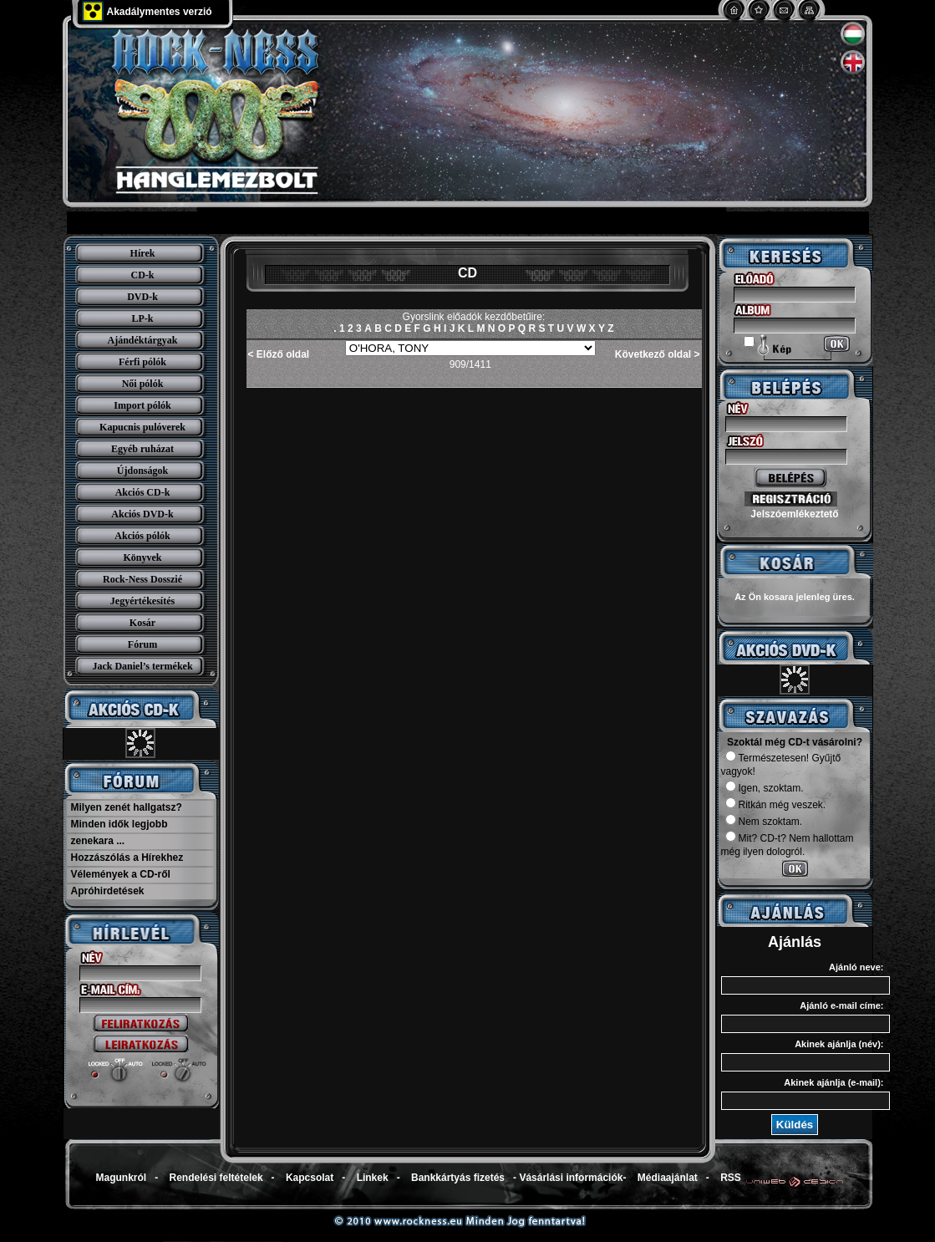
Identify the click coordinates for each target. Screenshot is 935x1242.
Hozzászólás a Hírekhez (127, 857)
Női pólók (143, 383)
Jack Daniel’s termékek (142, 666)
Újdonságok (142, 470)
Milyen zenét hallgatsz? (126, 807)
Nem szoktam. (764, 821)
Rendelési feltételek (216, 1177)
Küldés (794, 1124)
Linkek (373, 1177)
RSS (730, 1177)
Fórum (142, 644)
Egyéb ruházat (142, 449)
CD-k (142, 275)
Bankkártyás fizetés (458, 1177)
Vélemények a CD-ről (120, 874)
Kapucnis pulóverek (142, 427)
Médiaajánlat (668, 1177)
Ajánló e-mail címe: (841, 1005)
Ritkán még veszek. (775, 805)
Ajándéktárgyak (142, 340)
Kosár (142, 623)
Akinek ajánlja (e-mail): (833, 1082)
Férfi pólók (142, 362)
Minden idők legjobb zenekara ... (119, 832)
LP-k (142, 318)
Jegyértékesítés (142, 601)
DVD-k (142, 297)
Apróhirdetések (108, 891)
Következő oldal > (657, 354)
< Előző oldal (279, 354)
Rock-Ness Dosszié (142, 579)
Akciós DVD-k (142, 514)
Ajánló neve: (856, 967)
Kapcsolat (309, 1177)
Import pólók (142, 405)
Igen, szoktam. (764, 788)
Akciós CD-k (142, 492)
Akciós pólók (142, 536)
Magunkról (121, 1177)
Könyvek (142, 557)
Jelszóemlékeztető (794, 514)
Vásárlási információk (570, 1177)
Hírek (142, 253)
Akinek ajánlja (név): (839, 1044)
